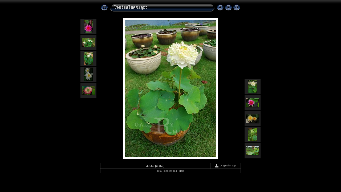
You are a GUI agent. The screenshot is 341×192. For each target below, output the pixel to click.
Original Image (225, 165)
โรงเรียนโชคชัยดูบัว (130, 7)
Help (181, 170)
